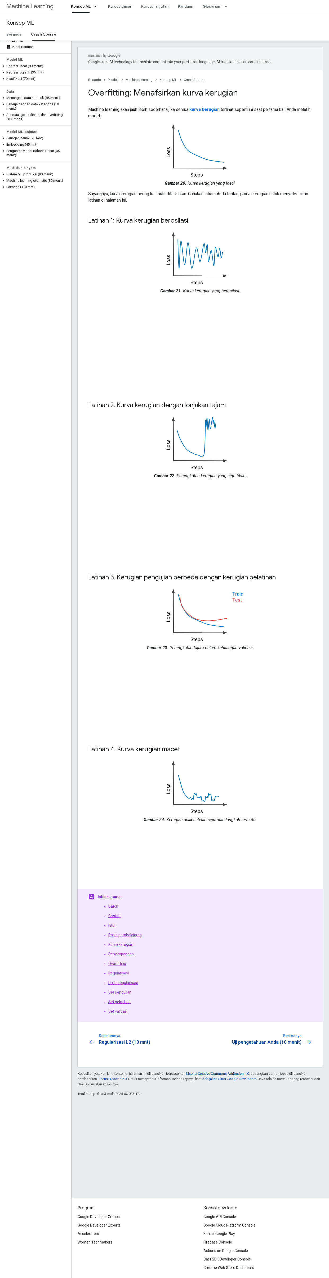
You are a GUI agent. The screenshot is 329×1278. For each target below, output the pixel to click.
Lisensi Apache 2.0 (112, 1079)
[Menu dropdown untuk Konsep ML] (97, 6)
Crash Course (194, 80)
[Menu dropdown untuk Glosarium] (227, 6)
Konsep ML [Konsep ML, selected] (81, 6)
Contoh (114, 916)
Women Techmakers (95, 1242)
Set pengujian (119, 992)
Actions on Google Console (225, 1251)
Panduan (185, 6)
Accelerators (88, 1234)
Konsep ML (20, 23)
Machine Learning (30, 6)
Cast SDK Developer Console (227, 1259)
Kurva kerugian (120, 944)
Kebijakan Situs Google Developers (229, 1079)
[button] (34, 66)
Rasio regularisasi (123, 983)
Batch (113, 906)
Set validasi (117, 1011)
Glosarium (212, 6)
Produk (113, 80)
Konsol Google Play (219, 1234)
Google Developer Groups (99, 1217)
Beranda (13, 34)
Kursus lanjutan (154, 6)
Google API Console (219, 1217)
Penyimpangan (121, 954)
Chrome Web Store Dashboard (228, 1268)
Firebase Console (217, 1242)
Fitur (112, 925)
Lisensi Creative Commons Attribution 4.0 (217, 1074)
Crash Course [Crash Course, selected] (43, 34)
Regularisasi (118, 973)
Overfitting (117, 963)
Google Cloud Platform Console (229, 1225)
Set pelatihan (119, 1002)
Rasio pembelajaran (125, 935)
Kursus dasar (120, 6)
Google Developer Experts (99, 1225)
